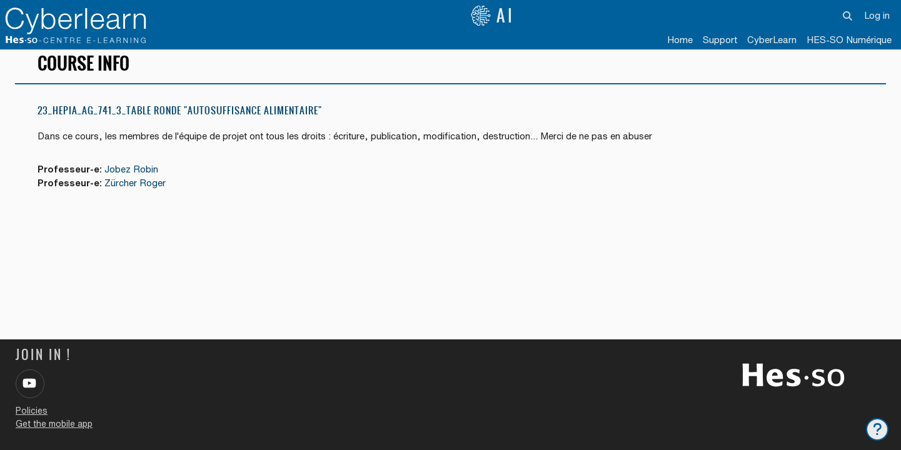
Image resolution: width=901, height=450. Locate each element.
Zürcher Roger (137, 191)
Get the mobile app (54, 423)
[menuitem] (772, 40)
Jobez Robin (133, 177)
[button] (848, 15)
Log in (877, 15)
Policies (32, 410)
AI (492, 15)
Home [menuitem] (680, 39)
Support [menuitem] (720, 39)
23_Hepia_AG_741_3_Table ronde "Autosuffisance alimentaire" (180, 118)
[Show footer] (877, 429)
